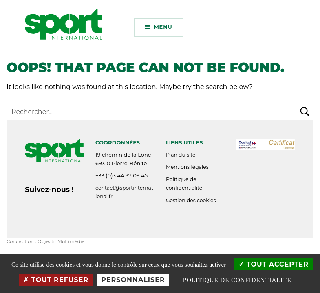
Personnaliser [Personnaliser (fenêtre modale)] (133, 280)
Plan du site (181, 155)
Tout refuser (55, 280)
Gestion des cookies (191, 200)
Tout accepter (273, 264)
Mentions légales (187, 167)
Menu (163, 27)
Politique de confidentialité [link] (237, 280)
